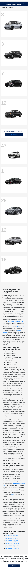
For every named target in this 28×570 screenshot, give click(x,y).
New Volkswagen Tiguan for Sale (12, 545)
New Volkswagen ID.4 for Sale (11, 546)
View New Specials (14, 134)
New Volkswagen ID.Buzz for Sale (12, 548)
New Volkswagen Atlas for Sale (11, 535)
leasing (13, 494)
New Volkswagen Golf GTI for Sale (12, 543)
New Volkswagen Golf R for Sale (11, 541)
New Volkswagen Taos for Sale (11, 538)
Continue (14, 565)
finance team (20, 326)
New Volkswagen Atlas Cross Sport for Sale (14, 536)
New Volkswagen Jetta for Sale (11, 540)
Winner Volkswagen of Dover (15, 321)
